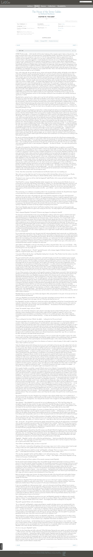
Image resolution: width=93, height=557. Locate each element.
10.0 (49, 25)
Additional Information (71, 21)
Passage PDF (44, 41)
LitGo (5, 2)
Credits (64, 553)
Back (18, 45)
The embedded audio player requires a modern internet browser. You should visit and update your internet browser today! (46, 51)
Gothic (63, 24)
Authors (30, 6)
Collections (51, 6)
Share (59, 30)
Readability (62, 6)
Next (74, 45)
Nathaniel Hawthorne (47, 14)
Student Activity (53, 41)
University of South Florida (56, 553)
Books (37, 6)
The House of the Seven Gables (46, 12)
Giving (64, 555)
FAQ (64, 554)
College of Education (48, 553)
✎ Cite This (60, 28)
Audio (37, 41)
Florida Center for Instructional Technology (38, 553)
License (64, 552)
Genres (43, 6)
